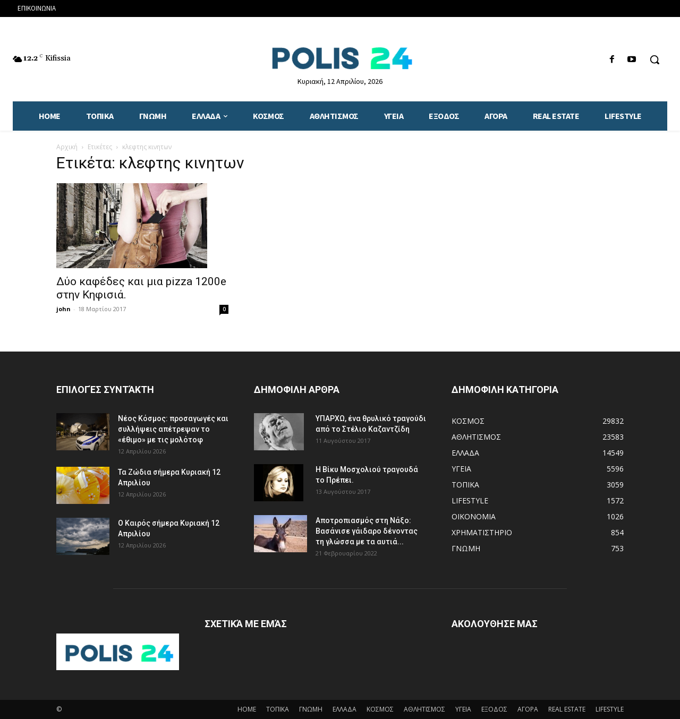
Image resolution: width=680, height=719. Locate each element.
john (63, 309)
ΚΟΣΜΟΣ (380, 709)
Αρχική (67, 146)
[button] (654, 59)
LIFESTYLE (610, 709)
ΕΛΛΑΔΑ (344, 709)
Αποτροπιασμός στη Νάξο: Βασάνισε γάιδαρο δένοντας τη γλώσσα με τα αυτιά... (367, 531)
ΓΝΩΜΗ (310, 709)
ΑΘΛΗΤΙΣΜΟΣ (424, 709)
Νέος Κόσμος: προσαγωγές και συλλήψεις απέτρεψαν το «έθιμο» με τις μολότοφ (173, 429)
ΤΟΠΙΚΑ (277, 709)
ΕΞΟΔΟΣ (494, 709)
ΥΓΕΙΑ (463, 709)
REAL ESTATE (566, 709)
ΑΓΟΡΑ (527, 709)
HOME (246, 709)
